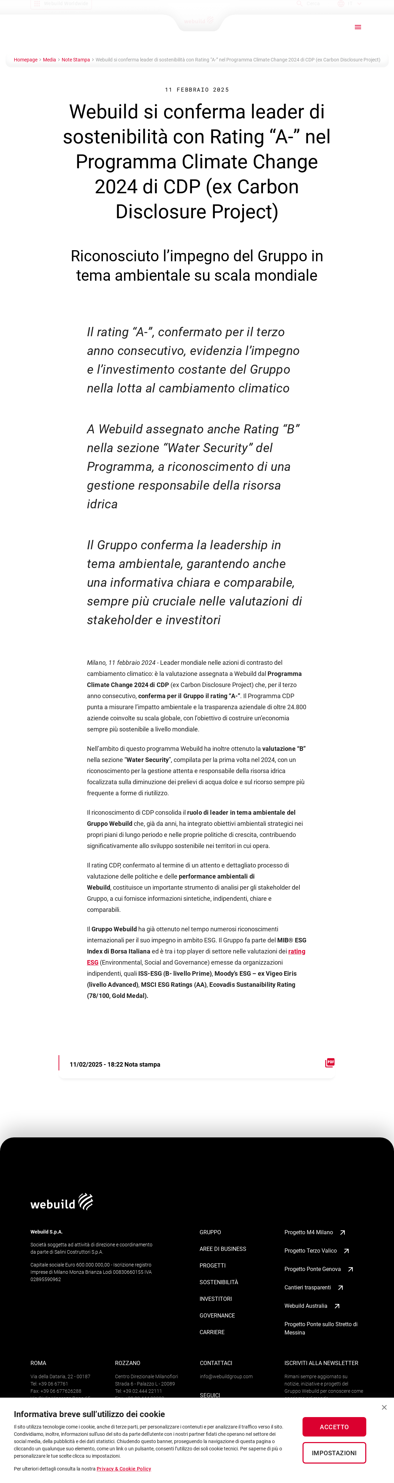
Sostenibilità (219, 1282)
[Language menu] (350, 6)
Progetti (213, 1265)
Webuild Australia (312, 1306)
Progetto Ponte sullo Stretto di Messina (321, 1328)
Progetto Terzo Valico (317, 1251)
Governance (217, 1315)
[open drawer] (358, 27)
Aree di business (223, 1249)
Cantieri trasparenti (314, 1287)
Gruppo (210, 1232)
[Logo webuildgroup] (61, 1208)
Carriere (212, 1332)
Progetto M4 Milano (315, 1232)
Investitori (216, 1299)
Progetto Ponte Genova (319, 1269)
